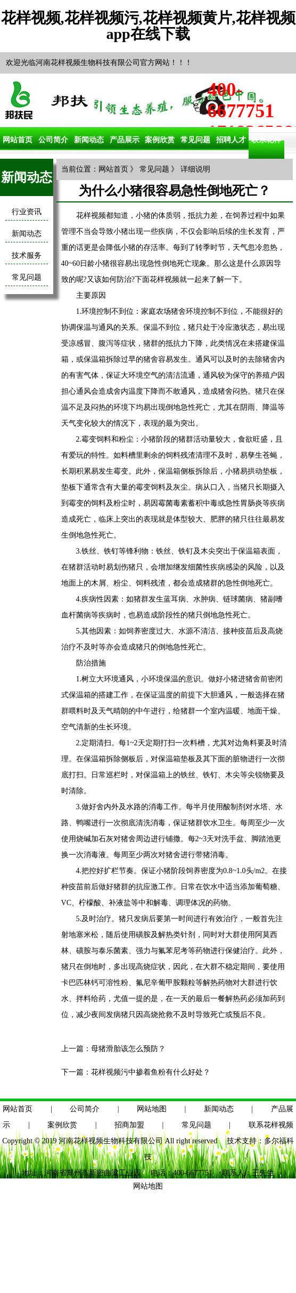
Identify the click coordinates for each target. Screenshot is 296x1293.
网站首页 (17, 140)
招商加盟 (129, 1125)
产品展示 (124, 140)
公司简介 (53, 140)
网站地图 (152, 1109)
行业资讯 (27, 212)
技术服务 (27, 255)
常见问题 (195, 140)
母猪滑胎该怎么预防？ (128, 1049)
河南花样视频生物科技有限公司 (111, 1141)
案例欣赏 (160, 140)
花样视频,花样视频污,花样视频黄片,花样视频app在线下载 (148, 26)
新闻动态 (89, 140)
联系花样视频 (271, 1125)
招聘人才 (231, 140)
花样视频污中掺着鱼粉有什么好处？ (150, 1072)
